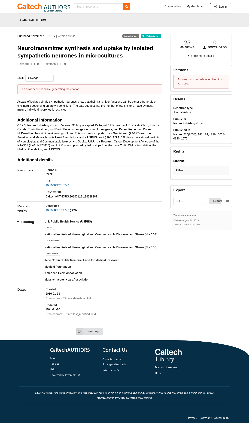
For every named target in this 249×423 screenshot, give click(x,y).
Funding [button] (25, 222)
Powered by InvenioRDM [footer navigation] (65, 375)
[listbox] (39, 78)
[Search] (126, 6)
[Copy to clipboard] (227, 201)
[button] (201, 170)
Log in (220, 6)
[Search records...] (98, 6)
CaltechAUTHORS (33, 20)
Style (20, 77)
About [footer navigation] (53, 358)
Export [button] (217, 200)
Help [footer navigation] (52, 369)
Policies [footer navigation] (54, 364)
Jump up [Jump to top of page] (87, 331)
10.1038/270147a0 (57, 185)
